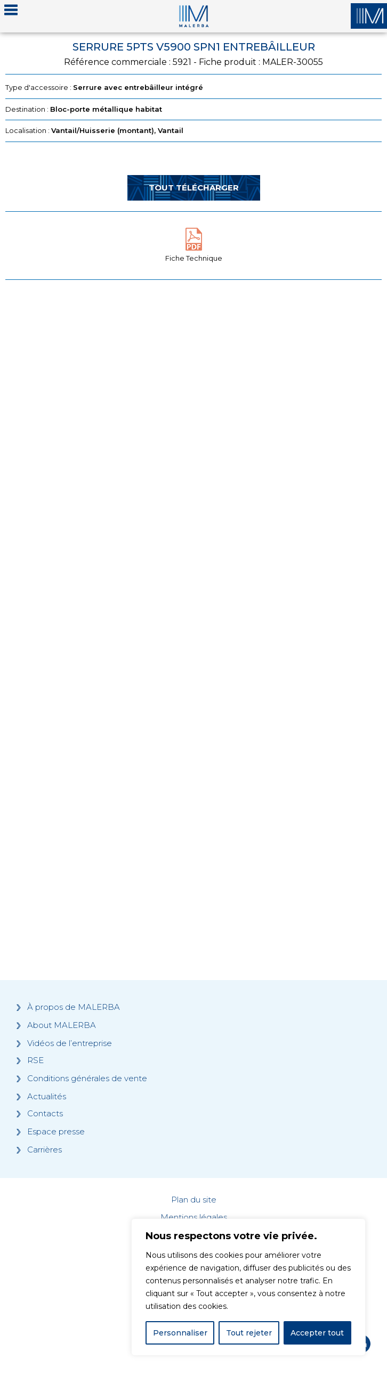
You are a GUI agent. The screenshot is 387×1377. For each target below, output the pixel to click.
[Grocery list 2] (193, 782)
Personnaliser (180, 1333)
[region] (248, 1287)
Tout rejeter (249, 1333)
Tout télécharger (194, 188)
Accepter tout (317, 1333)
